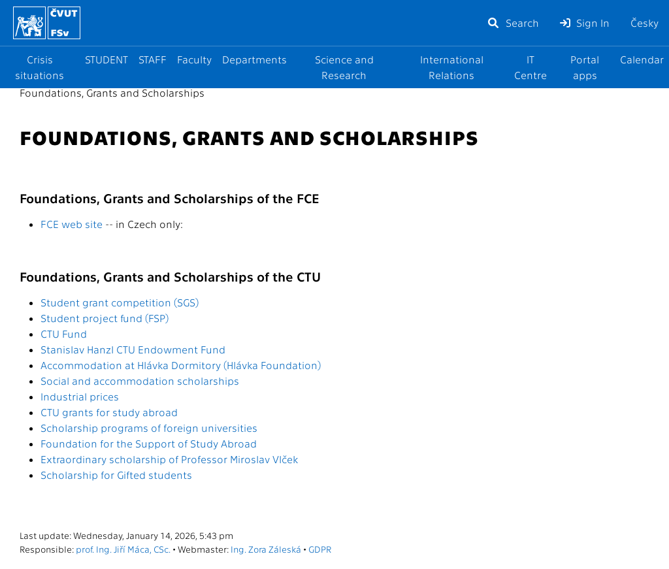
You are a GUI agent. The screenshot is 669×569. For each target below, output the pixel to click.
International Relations (451, 67)
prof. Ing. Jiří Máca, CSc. (123, 549)
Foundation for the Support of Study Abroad (149, 443)
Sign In (585, 22)
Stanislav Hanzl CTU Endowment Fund (133, 349)
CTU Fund (64, 333)
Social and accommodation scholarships (140, 380)
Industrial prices (80, 396)
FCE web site (72, 224)
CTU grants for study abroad (109, 412)
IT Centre (530, 67)
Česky (644, 22)
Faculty (194, 59)
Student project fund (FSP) (105, 318)
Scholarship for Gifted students (116, 474)
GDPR (319, 549)
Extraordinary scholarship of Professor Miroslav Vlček (169, 459)
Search (513, 22)
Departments (254, 59)
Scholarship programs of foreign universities (149, 427)
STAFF (153, 59)
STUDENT (106, 59)
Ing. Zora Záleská (266, 549)
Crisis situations (39, 67)
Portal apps (584, 67)
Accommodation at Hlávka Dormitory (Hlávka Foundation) (181, 365)
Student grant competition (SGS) (120, 302)
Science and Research (344, 67)
